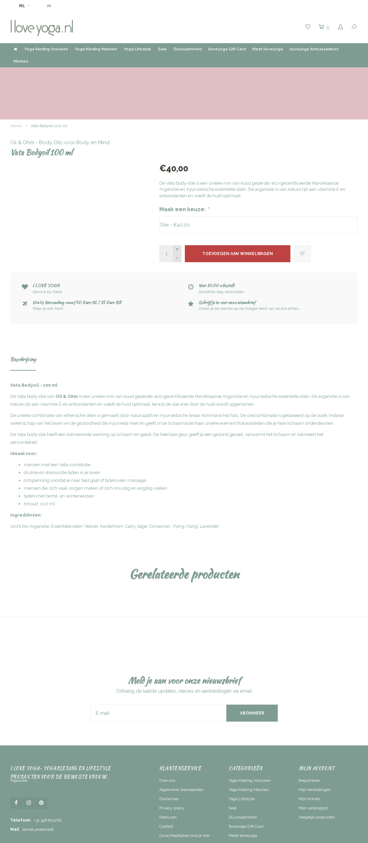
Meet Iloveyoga (267, 49)
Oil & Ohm (66, 357)
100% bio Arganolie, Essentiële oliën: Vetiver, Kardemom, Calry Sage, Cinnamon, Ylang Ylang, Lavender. (115, 487)
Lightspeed (204, 836)
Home (15, 87)
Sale (162, 49)
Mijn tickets (309, 760)
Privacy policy (172, 769)
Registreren (309, 741)
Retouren (168, 778)
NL (24, 5)
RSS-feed (168, 806)
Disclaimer (169, 760)
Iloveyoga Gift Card (226, 49)
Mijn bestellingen (315, 750)
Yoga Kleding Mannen (96, 49)
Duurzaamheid (188, 49)
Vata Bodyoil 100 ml (49, 87)
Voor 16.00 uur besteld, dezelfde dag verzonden (64, 73)
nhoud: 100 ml (40, 465)
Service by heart (338, 73)
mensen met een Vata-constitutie (57, 425)
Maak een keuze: (184, 170)
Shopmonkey (248, 836)
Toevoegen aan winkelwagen (237, 215)
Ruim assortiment (273, 73)
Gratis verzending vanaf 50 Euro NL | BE (185, 73)
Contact (166, 787)
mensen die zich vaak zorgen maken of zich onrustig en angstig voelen (95, 449)
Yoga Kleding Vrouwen (46, 49)
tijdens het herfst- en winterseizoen (59, 457)
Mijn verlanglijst (313, 769)
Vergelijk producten (317, 778)
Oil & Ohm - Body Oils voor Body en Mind (209, 104)
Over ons (167, 741)
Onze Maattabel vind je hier (184, 796)
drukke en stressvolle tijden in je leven (62, 433)
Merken (21, 61)
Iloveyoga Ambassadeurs (314, 49)
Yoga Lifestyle (137, 49)
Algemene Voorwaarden (181, 750)
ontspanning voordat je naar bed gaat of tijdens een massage (85, 441)
